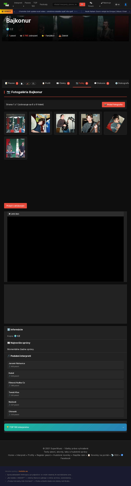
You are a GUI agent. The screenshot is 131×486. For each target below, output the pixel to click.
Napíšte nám (79, 455)
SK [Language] (117, 4)
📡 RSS (115, 455)
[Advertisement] (65, 60)
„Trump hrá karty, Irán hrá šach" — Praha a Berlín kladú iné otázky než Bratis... (38, 481)
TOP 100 (33, 4)
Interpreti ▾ (16, 4)
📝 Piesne (20, 83)
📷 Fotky (82, 83)
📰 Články (63, 83)
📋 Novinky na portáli (98, 455)
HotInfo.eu (23, 471)
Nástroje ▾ (105, 4)
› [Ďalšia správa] (129, 11)
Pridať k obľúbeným (15, 206)
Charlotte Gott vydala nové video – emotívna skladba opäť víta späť (48, 11)
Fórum (91, 4)
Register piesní (44, 455)
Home (11, 455)
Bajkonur (18, 20)
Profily (31, 455)
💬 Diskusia (101, 83)
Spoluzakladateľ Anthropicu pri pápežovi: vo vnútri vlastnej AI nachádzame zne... (39, 475)
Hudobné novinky (61, 455)
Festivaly (43, 4)
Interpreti (20, 455)
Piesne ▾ (26, 4)
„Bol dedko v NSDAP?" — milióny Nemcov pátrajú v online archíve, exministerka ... (40, 478)
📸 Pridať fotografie (113, 104)
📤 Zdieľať (63, 35)
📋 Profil (46, 83)
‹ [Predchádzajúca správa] (14, 11)
